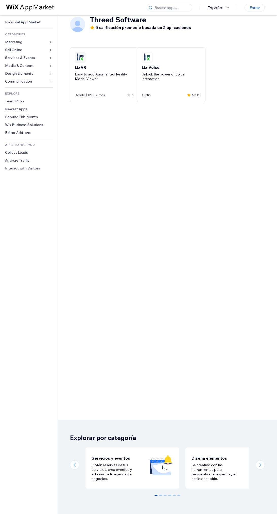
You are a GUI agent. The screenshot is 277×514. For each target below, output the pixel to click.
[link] (29, 22)
